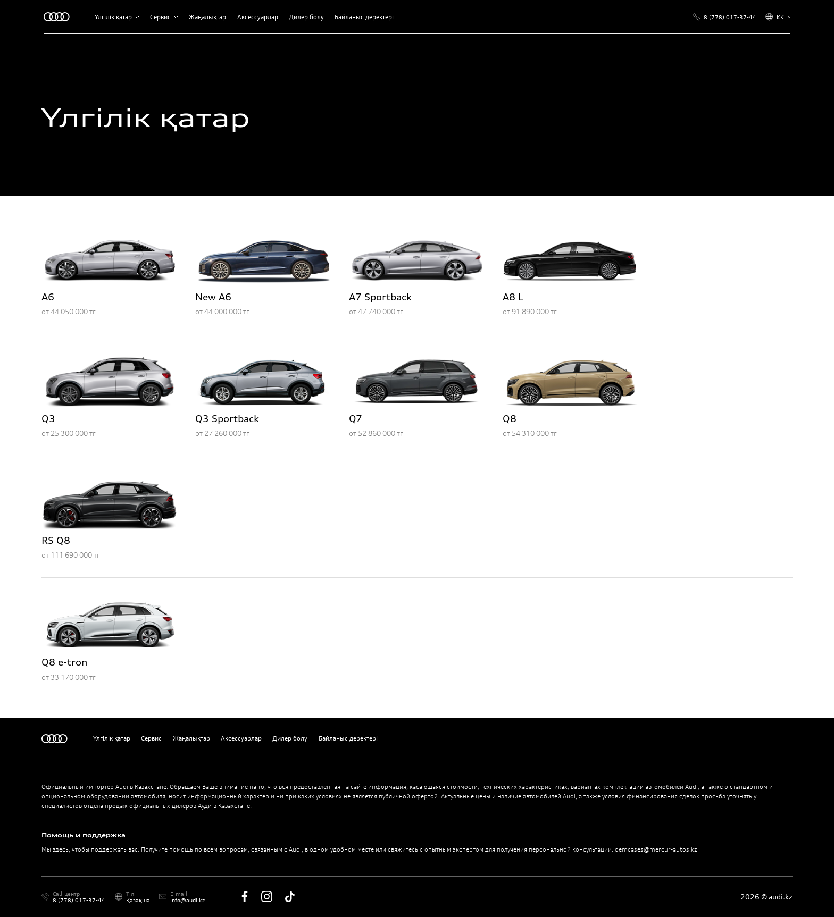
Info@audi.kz (187, 900)
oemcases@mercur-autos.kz (656, 849)
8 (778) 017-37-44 (79, 900)
